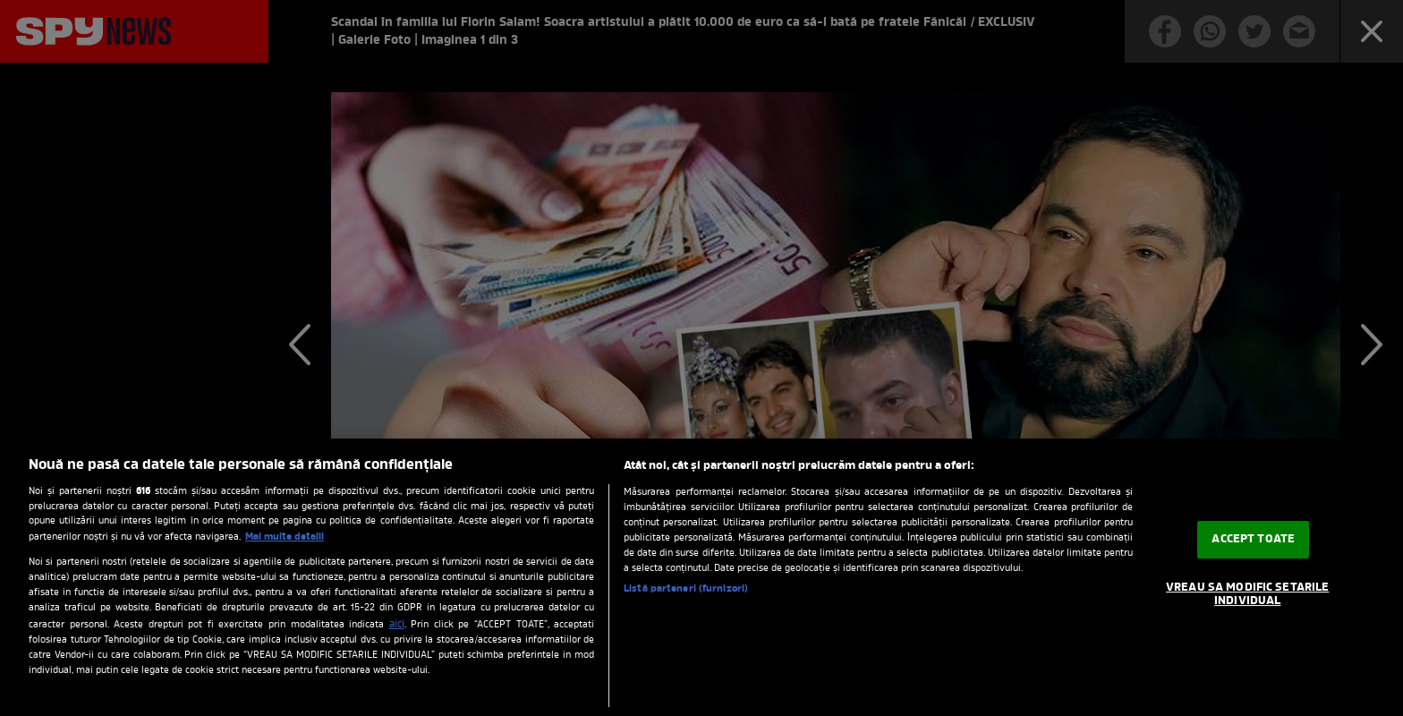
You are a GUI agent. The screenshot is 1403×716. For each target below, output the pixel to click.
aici (396, 625)
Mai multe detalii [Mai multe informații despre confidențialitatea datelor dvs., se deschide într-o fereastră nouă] (284, 537)
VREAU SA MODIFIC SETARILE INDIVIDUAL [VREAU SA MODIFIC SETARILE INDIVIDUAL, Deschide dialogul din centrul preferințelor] (1247, 594)
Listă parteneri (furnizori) (686, 589)
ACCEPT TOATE (1253, 539)
